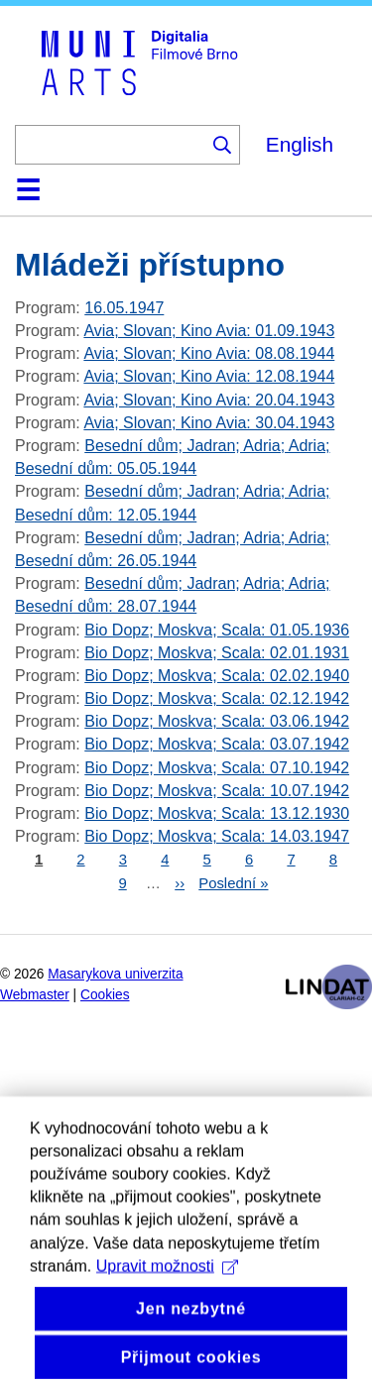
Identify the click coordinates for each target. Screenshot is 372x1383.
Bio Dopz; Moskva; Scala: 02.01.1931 (216, 652)
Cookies (105, 994)
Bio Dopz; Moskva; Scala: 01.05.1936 (216, 630)
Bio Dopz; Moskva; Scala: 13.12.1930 (216, 813)
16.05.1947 (124, 307)
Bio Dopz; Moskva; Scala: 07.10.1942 (216, 767)
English (299, 144)
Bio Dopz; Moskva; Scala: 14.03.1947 (216, 836)
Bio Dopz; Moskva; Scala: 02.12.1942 (216, 698)
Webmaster (34, 994)
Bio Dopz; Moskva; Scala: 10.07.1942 (216, 790)
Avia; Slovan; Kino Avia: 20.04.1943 (208, 400)
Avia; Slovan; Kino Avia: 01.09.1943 (208, 330)
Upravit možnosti (167, 1297)
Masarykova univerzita (115, 974)
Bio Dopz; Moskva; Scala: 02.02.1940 (216, 675)
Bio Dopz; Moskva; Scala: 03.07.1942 (216, 744)
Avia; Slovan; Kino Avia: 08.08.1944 (208, 353)
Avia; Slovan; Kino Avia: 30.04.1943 (208, 422)
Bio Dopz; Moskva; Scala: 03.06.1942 (216, 721)
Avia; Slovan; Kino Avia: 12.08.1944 (208, 376)
